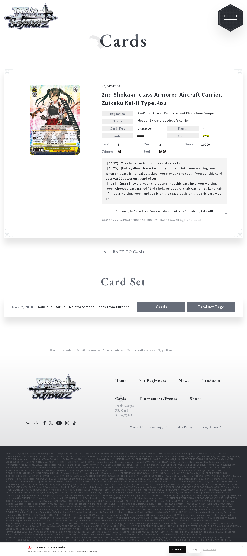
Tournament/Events (158, 398)
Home (54, 350)
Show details (209, 549)
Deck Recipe (124, 405)
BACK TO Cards (128, 252)
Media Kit (137, 427)
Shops (196, 398)
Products (211, 380)
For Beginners (152, 380)
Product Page (211, 306)
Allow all (177, 549)
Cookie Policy (183, 427)
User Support (159, 427)
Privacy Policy (90, 551)
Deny (194, 549)
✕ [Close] (242, 546)
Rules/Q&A (124, 415)
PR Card (121, 410)
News (184, 380)
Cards (161, 306)
